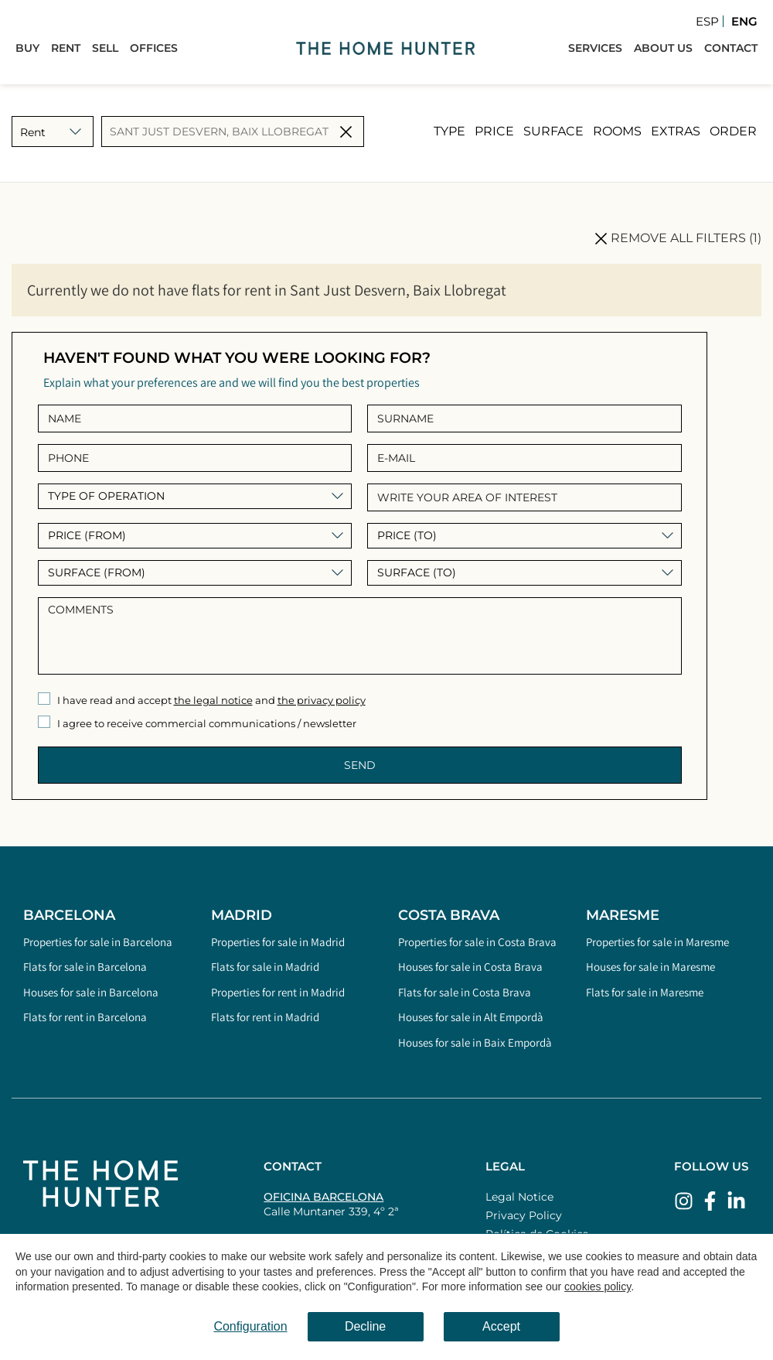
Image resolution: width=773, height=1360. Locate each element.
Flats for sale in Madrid (265, 966)
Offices (154, 48)
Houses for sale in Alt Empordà (470, 1017)
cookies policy (597, 1286)
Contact (731, 48)
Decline (365, 1326)
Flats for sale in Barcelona (85, 966)
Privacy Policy (523, 1215)
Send (360, 765)
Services (595, 48)
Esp (707, 21)
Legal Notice (519, 1197)
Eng (744, 21)
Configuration (250, 1326)
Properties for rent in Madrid (278, 992)
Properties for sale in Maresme (657, 942)
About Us (663, 48)
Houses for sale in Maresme (650, 966)
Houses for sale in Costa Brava (470, 966)
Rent (65, 48)
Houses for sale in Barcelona (90, 992)
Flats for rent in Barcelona (85, 1017)
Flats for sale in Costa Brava (464, 992)
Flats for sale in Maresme (644, 992)
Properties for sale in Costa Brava (477, 942)
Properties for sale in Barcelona (97, 942)
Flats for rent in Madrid (265, 1017)
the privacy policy (322, 700)
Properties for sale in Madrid (278, 942)
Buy (27, 48)
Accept (501, 1326)
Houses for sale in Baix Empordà (475, 1042)
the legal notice (213, 700)
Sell (105, 48)
